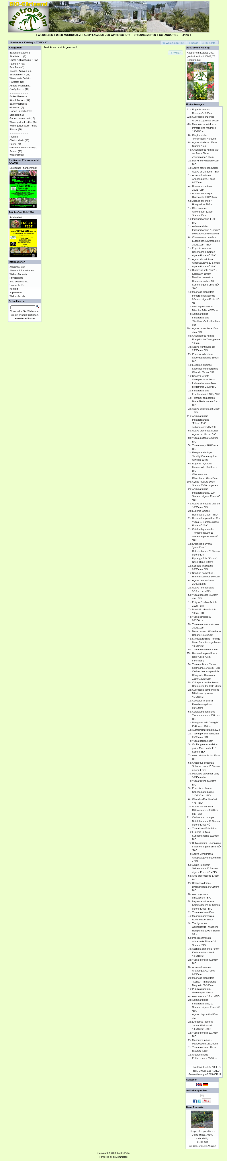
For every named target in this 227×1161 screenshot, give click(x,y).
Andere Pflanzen (18, 85)
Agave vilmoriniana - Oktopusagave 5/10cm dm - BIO (206, 857)
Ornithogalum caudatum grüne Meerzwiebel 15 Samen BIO (205, 748)
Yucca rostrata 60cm (203, 912)
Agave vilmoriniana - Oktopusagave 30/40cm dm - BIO (205, 810)
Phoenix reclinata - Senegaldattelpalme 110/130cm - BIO (203, 792)
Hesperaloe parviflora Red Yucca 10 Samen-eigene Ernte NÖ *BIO (206, 522)
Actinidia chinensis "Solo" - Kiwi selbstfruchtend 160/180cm (206, 952)
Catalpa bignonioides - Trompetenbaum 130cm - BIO (205, 715)
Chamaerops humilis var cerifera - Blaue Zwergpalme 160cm (205, 153)
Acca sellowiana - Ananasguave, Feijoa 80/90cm (203, 971)
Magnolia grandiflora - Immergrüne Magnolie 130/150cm (204, 128)
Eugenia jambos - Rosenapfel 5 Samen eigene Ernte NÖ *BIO (204, 252)
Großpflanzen (17, 89)
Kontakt (14, 288)
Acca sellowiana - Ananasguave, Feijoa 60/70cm (203, 179)
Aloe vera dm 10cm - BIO (206, 996)
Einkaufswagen (195, 104)
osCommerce (120, 1156)
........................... (19, 93)
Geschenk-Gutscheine (22, 147)
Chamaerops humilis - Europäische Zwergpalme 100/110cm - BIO (206, 241)
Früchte (14, 136)
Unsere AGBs (17, 285)
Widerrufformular (19, 274)
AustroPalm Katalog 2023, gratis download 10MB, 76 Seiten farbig (201, 56)
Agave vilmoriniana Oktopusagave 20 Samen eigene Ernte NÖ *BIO (206, 263)
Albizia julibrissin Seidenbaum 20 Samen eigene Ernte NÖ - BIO (205, 869)
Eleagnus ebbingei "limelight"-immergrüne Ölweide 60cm (204, 456)
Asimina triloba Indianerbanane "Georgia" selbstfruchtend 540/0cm (206, 230)
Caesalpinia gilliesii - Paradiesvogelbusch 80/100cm (203, 704)
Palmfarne (15, 67)
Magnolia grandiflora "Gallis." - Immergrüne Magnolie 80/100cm (204, 982)
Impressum (16, 292)
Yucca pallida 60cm (202, 741)
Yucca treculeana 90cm (204, 649)
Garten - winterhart (20, 118)
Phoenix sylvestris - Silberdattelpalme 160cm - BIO (206, 358)
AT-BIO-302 (42, 42)
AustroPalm (123, 1153)
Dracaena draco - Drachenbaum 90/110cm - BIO (206, 887)
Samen (13, 151)
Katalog (28, 42)
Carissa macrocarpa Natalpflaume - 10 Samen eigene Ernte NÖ (206, 821)
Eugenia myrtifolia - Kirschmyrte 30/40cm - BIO (204, 467)
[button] (173, 43)
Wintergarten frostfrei (21, 122)
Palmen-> (15, 63)
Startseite (15, 42)
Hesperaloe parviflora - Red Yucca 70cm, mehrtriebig (204, 657)
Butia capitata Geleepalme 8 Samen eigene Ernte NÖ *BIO (206, 847)
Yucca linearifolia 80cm (204, 828)
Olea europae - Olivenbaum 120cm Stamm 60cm (202, 212)
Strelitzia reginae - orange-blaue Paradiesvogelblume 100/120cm (206, 642)
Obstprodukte (17, 140)
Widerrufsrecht (17, 296)
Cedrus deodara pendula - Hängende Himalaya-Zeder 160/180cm (206, 675)
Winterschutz (17, 154)
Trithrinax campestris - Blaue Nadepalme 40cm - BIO (206, 401)
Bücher (13, 144)
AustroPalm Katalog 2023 (206, 729)
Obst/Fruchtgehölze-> (21, 60)
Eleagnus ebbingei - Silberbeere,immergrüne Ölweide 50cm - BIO (205, 369)
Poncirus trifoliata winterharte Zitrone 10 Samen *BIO (204, 941)
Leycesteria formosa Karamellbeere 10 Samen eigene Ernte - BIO (206, 905)
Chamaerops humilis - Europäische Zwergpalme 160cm (206, 339)
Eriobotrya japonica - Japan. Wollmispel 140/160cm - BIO (203, 1025)
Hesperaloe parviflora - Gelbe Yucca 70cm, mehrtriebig (202, 1135)
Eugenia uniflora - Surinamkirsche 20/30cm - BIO (206, 836)
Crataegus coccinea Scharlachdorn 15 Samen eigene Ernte (206, 766)
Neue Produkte (195, 1107)
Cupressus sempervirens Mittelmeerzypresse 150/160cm (205, 693)
